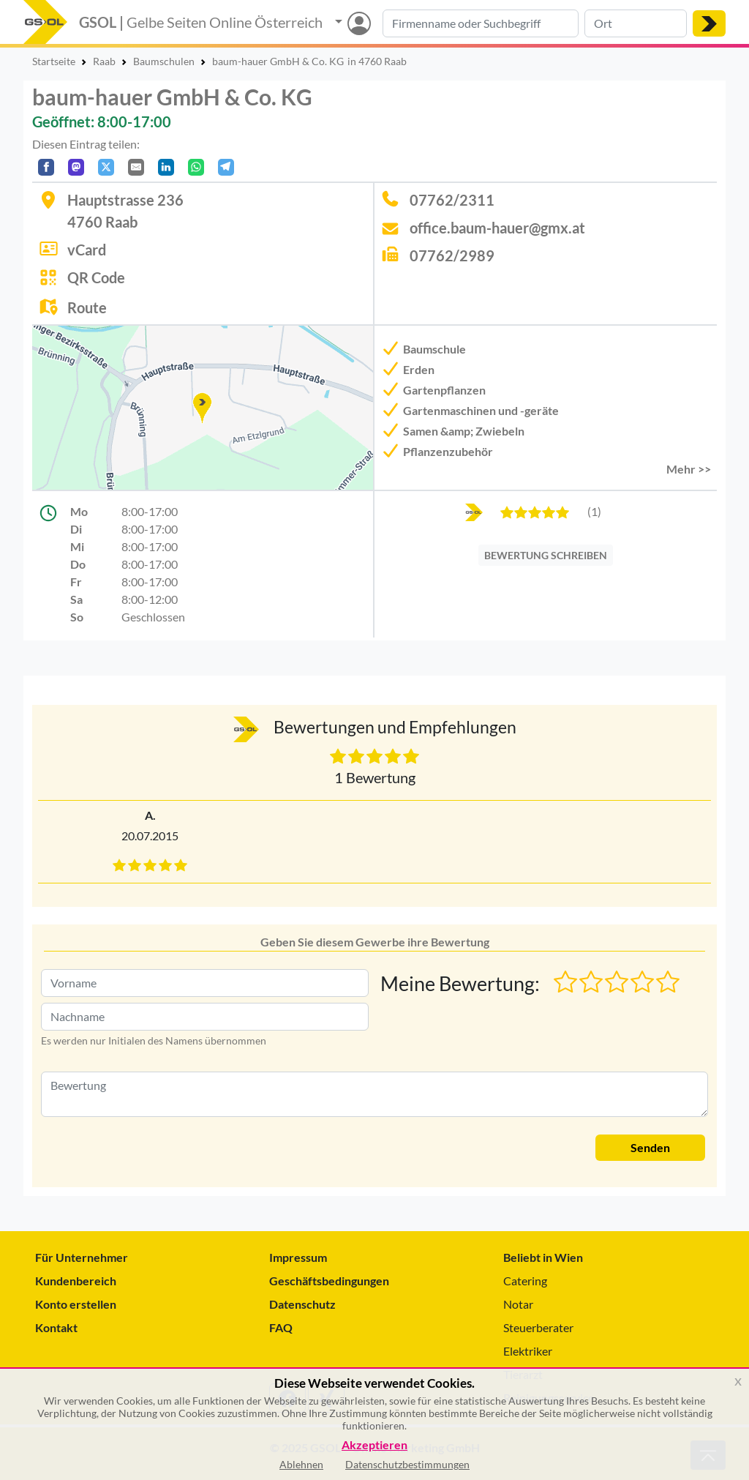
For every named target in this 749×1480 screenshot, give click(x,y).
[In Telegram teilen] (226, 167)
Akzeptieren (374, 1445)
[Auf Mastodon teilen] (76, 167)
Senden (650, 1147)
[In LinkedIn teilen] (166, 167)
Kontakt (56, 1327)
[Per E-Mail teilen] (136, 167)
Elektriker (527, 1351)
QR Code (96, 277)
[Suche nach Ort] (635, 23)
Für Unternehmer (81, 1257)
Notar (518, 1304)
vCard (86, 249)
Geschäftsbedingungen (329, 1280)
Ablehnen (301, 1464)
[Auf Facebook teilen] (46, 167)
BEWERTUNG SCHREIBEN (545, 555)
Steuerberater (538, 1327)
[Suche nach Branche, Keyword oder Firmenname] (481, 23)
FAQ (281, 1327)
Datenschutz (302, 1304)
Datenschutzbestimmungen (407, 1464)
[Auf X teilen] (106, 167)
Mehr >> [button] (688, 469)
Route (87, 307)
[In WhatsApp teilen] (196, 167)
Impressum (298, 1257)
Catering (525, 1280)
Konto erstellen (75, 1304)
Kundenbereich (75, 1280)
